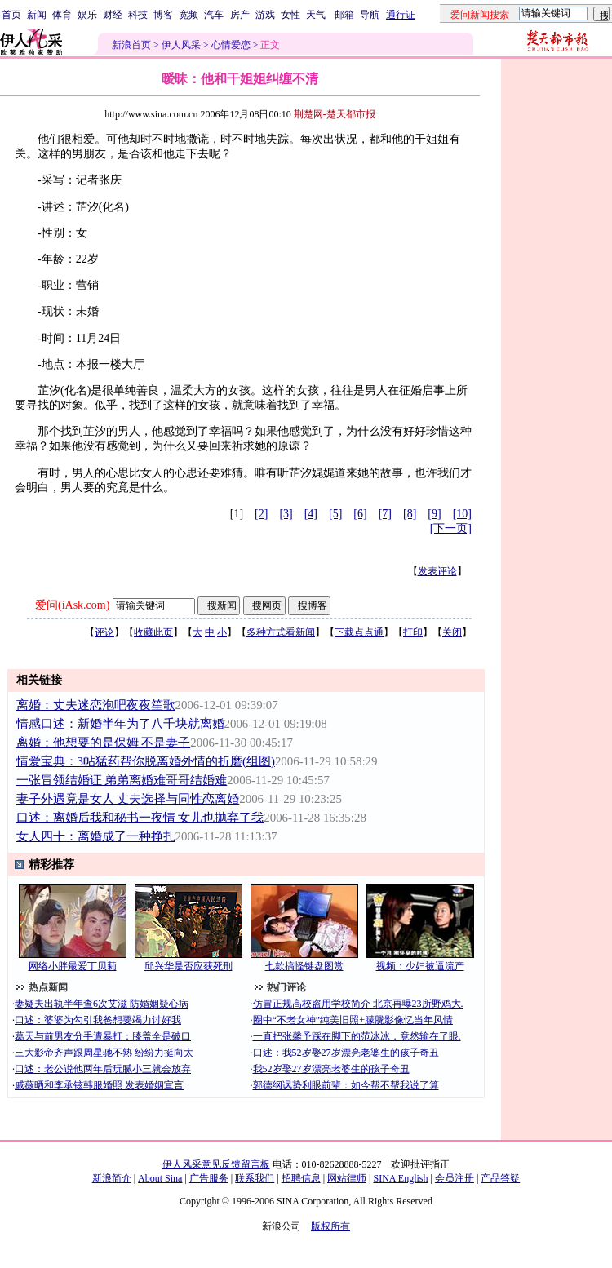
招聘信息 (301, 1178)
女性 (290, 14)
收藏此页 (153, 632)
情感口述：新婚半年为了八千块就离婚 (120, 723)
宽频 (188, 14)
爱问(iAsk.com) (72, 605)
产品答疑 (500, 1178)
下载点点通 (359, 632)
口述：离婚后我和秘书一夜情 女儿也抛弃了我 (140, 817)
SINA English (400, 1178)
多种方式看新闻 (280, 632)
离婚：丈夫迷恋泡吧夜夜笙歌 (95, 705)
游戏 (265, 14)
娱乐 (87, 14)
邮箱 (344, 14)
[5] (335, 514)
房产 (240, 14)
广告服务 (208, 1178)
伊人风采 (181, 45)
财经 (112, 14)
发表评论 (437, 571)
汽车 (214, 14)
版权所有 (330, 1226)
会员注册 (454, 1178)
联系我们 (254, 1178)
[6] (359, 514)
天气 (316, 14)
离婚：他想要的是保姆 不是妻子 (103, 742)
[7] (385, 514)
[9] (434, 514)
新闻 (37, 14)
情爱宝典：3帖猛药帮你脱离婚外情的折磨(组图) (145, 761)
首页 (11, 14)
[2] (261, 514)
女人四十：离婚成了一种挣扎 (95, 836)
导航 (369, 14)
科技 (138, 14)
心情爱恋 (231, 45)
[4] (310, 514)
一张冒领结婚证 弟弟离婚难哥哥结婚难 (122, 780)
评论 (104, 632)
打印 (413, 632)
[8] (409, 514)
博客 (163, 14)
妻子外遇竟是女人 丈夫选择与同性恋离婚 (128, 798)
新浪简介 (111, 1178)
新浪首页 (131, 45)
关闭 (452, 632)
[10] (462, 514)
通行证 (400, 14)
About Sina (160, 1178)
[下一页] (451, 528)
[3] (285, 514)
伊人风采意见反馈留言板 (216, 1164)
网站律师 (346, 1178)
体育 (62, 14)
